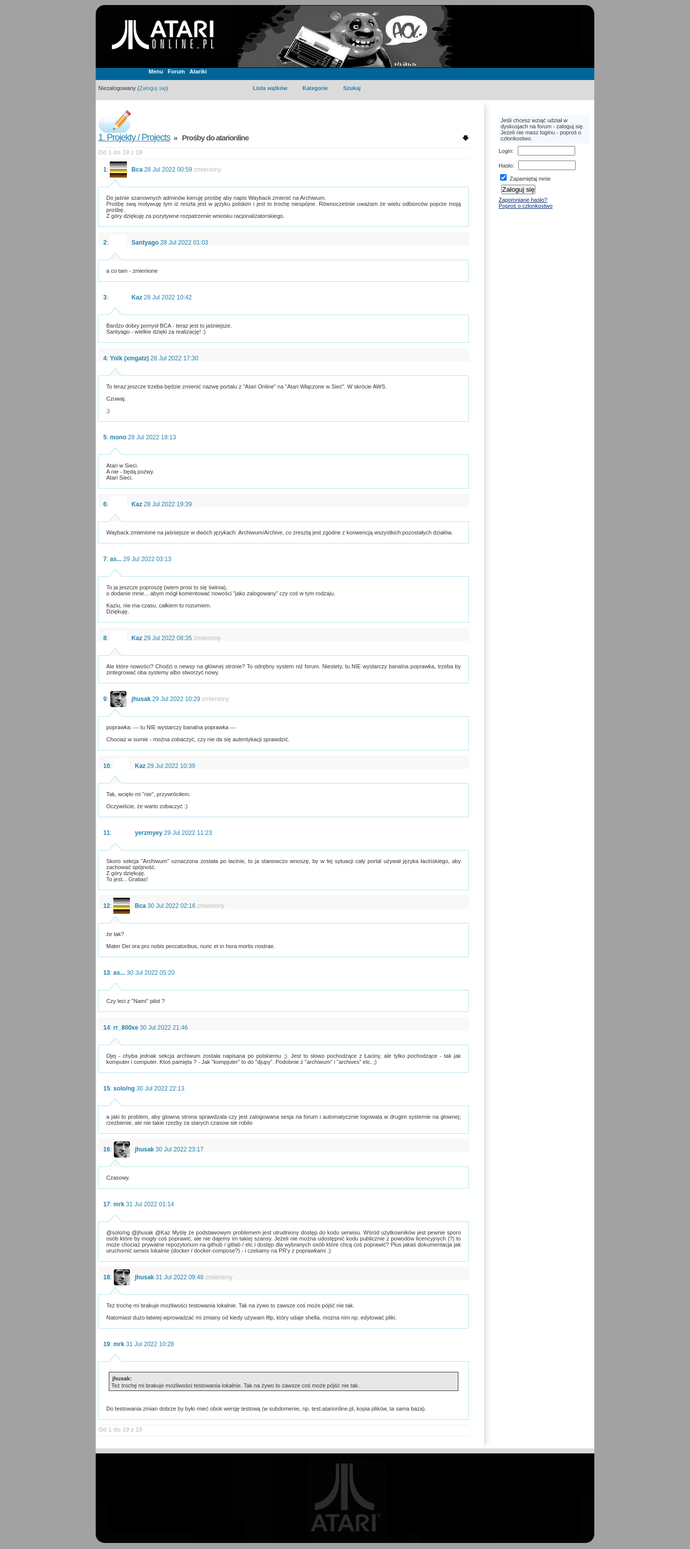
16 (106, 1149)
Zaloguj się (152, 88)
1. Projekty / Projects (134, 137)
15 (106, 1088)
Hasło (506, 166)
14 (106, 1027)
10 (106, 765)
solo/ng (124, 1088)
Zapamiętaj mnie (525, 179)
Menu (156, 71)
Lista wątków (270, 88)
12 (106, 905)
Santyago (145, 242)
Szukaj (352, 88)
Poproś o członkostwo (526, 206)
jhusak (141, 699)
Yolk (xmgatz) (129, 358)
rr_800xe (125, 1027)
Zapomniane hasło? (523, 200)
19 (106, 1344)
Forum (176, 71)
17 (106, 1204)
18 (106, 1277)
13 (106, 972)
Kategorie (315, 88)
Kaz (136, 297)
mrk (118, 1204)
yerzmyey (149, 832)
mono (118, 437)
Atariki (197, 71)
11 (106, 832)
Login (505, 151)
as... (115, 559)
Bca (137, 169)
